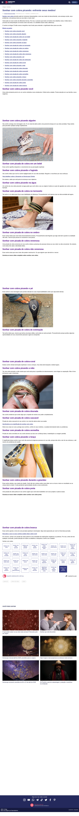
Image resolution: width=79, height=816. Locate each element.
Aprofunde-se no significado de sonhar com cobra (17, 424)
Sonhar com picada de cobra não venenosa (18, 54)
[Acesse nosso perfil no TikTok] (41, 800)
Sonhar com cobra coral (63, 546)
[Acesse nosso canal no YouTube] (28, 800)
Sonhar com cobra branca (54, 546)
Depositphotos (14, 810)
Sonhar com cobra (8, 16)
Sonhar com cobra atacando (35, 569)
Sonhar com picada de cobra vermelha (16, 74)
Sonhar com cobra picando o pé (14, 57)
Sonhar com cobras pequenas (44, 561)
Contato (71, 809)
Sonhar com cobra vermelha (72, 554)
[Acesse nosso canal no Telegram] (37, 800)
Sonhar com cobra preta (53, 554)
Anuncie (76, 809)
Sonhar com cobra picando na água (15, 42)
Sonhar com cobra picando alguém (15, 34)
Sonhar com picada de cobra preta (15, 82)
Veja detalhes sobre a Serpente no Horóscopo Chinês (18, 176)
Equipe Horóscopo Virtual (9, 13)
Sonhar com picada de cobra (53, 561)
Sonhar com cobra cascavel (16, 546)
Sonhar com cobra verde (44, 554)
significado (5, 581)
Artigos (4, 7)
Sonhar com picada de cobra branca (16, 85)
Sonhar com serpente (16, 561)
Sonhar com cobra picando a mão (15, 65)
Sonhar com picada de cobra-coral (15, 62)
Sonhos (9, 7)
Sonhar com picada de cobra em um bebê (17, 36)
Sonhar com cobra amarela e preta (44, 546)
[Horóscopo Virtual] (21, 2)
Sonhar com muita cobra (6, 561)
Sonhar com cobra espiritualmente (15, 569)
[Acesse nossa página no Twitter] (46, 800)
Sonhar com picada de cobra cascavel (16, 71)
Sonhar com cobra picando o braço (15, 77)
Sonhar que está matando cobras (53, 569)
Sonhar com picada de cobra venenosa (17, 51)
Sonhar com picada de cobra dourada (16, 68)
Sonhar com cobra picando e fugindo (16, 39)
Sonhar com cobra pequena (6, 569)
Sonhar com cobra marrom (25, 554)
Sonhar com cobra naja (35, 561)
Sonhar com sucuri (25, 561)
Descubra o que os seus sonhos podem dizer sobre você (19, 533)
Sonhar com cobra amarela (35, 546)
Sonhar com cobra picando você (15, 31)
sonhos (23, 581)
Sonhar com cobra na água (63, 554)
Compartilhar (71, 576)
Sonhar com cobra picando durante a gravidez (19, 79)
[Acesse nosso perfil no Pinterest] (54, 800)
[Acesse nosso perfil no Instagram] (24, 800)
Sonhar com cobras (25, 569)
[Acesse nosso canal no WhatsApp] (33, 800)
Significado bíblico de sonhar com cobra (44, 569)
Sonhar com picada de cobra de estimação (18, 59)
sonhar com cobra (15, 581)
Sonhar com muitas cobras (63, 561)
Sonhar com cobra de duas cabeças (72, 546)
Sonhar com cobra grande (16, 554)
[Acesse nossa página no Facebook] (50, 800)
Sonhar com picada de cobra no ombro (17, 48)
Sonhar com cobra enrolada (6, 554)
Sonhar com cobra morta (35, 554)
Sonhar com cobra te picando (25, 546)
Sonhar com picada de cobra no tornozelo (17, 45)
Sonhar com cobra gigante (72, 561)
